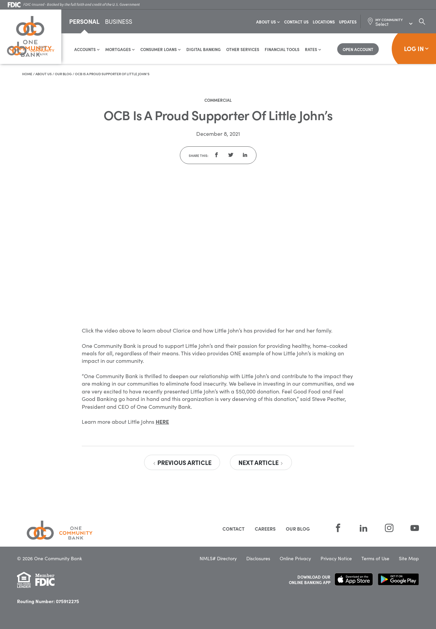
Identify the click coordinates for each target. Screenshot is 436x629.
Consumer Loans (160, 49)
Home (27, 74)
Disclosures (258, 558)
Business (118, 22)
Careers (265, 529)
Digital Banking (203, 49)
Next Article (260, 462)
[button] (216, 155)
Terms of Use (375, 558)
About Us (268, 22)
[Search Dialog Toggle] (422, 22)
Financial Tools (282, 49)
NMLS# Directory (218, 558)
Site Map (409, 558)
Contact (233, 529)
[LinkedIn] (363, 528)
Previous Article (182, 462)
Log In (416, 49)
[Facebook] (338, 528)
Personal (84, 21)
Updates (348, 22)
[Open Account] (358, 49)
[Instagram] (389, 528)
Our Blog (63, 74)
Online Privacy (295, 558)
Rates (313, 49)
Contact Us (296, 22)
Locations (324, 22)
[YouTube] (410, 528)
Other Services (242, 49)
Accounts (87, 49)
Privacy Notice (336, 558)
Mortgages (120, 49)
